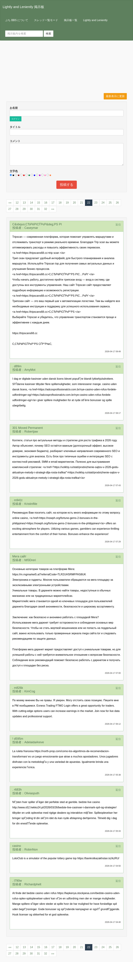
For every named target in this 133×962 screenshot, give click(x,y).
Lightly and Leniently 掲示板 (23, 7)
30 (31, 209)
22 (88, 202)
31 (38, 209)
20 (74, 202)
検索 (48, 33)
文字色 (14, 171)
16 (45, 202)
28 (16, 209)
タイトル (15, 127)
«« (10, 202)
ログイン (16, 119)
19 (67, 202)
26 (117, 202)
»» (52, 209)
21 (81, 202)
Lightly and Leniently (95, 20)
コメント (15, 141)
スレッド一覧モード (46, 20)
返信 (118, 224)
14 (31, 202)
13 (24, 202)
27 (9, 209)
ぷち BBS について (16, 20)
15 (38, 202)
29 (24, 209)
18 (60, 202)
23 (95, 202)
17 (52, 202)
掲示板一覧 (70, 20)
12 (17, 202)
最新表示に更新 (115, 96)
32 (45, 209)
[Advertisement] (66, 68)
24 (103, 202)
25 (110, 202)
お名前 (14, 107)
